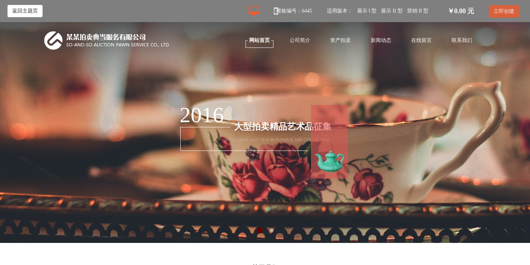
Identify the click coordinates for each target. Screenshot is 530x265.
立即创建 (504, 11)
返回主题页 (25, 11)
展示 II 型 (391, 11)
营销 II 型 (417, 11)
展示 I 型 (367, 11)
